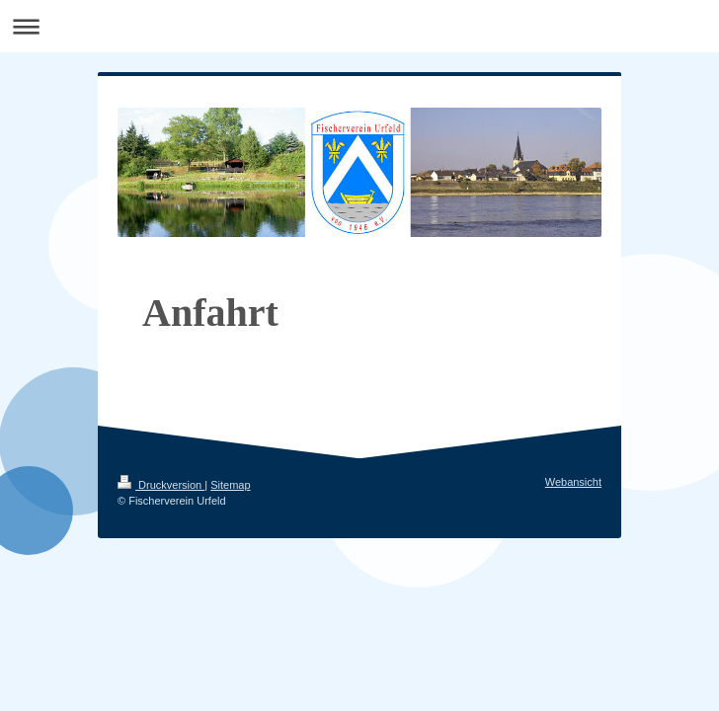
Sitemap (230, 485)
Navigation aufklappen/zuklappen (359, 26)
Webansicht (573, 482)
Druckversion (161, 485)
